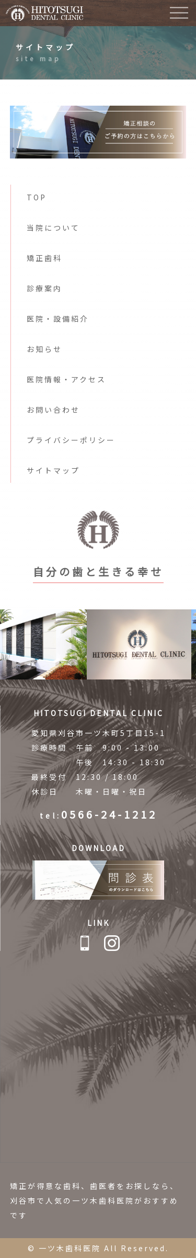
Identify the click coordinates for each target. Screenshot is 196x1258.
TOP (37, 197)
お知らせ (44, 349)
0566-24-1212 (109, 814)
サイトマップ (53, 470)
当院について (53, 227)
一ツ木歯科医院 (70, 1248)
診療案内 (44, 288)
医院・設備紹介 (58, 318)
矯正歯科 (44, 258)
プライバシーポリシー (71, 440)
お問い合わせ (53, 409)
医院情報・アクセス (66, 379)
